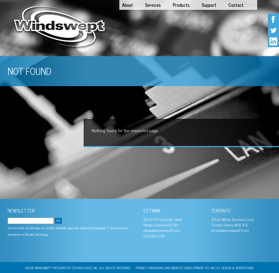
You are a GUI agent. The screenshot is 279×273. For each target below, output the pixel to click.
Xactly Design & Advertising (232, 268)
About (127, 4)
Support (209, 4)
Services (153, 4)
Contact (236, 4)
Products (181, 4)
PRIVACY (141, 268)
